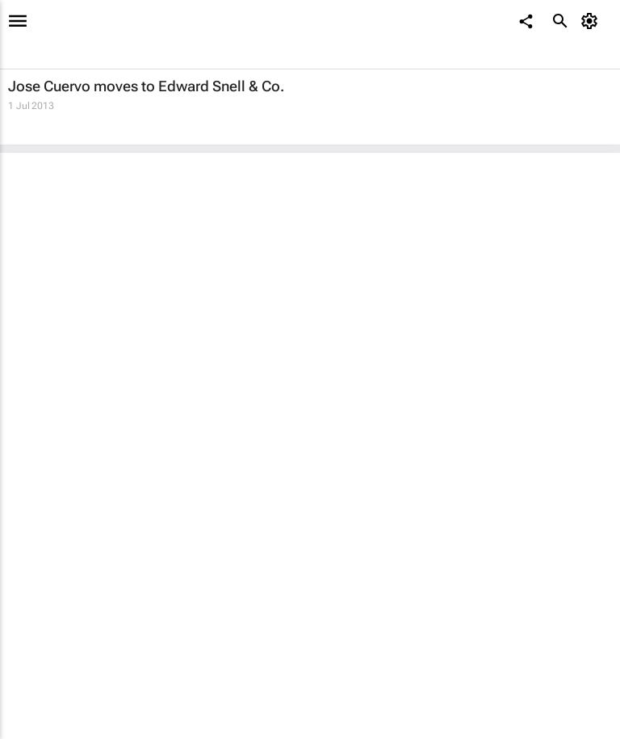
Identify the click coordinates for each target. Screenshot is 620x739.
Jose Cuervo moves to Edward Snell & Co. (146, 86)
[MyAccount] (592, 21)
